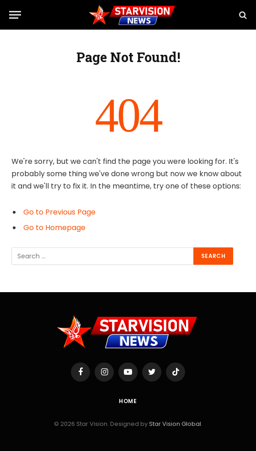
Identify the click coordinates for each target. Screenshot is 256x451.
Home (128, 401)
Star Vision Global (175, 424)
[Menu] (15, 15)
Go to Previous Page (59, 212)
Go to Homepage (54, 227)
